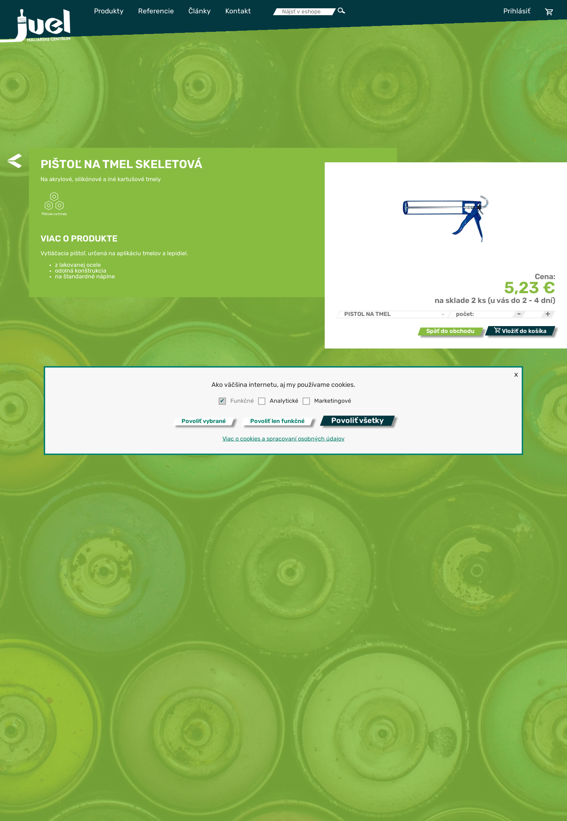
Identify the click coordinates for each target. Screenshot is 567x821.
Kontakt (238, 11)
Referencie (156, 11)
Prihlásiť (516, 11)
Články (199, 11)
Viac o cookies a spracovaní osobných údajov (283, 439)
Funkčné (242, 401)
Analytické (284, 401)
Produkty (109, 11)
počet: (465, 314)
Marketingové (332, 401)
